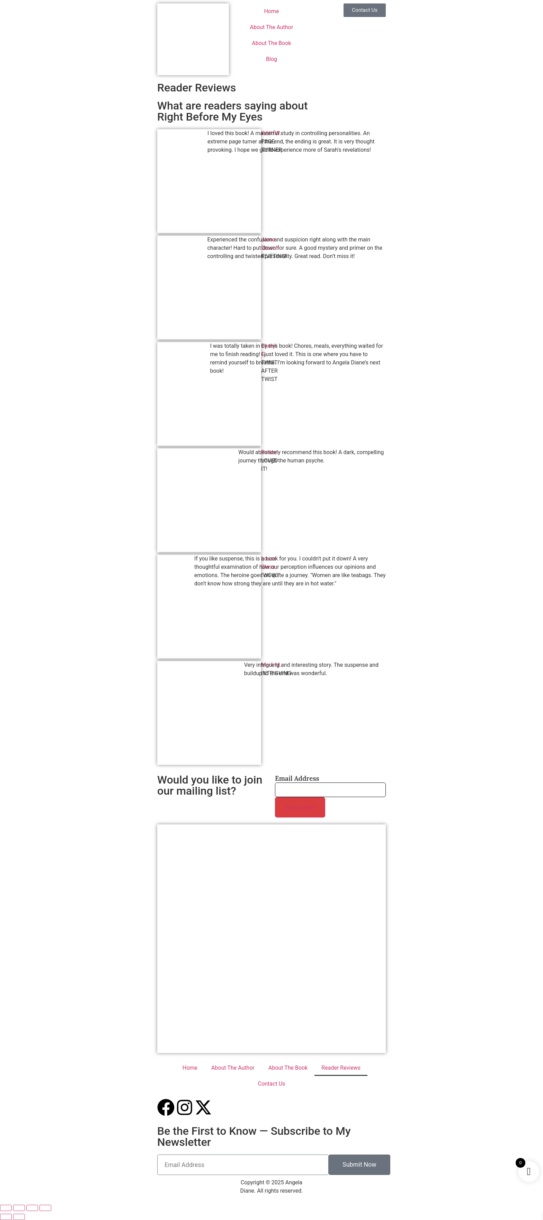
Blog (271, 59)
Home (271, 11)
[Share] (32, 1208)
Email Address (297, 778)
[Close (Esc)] (45, 1208)
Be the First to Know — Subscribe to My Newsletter (254, 1136)
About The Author (271, 27)
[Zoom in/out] (6, 1208)
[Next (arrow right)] (19, 1217)
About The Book (271, 43)
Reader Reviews (340, 1067)
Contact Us (271, 1083)
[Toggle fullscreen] (19, 1208)
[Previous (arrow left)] (6, 1217)
